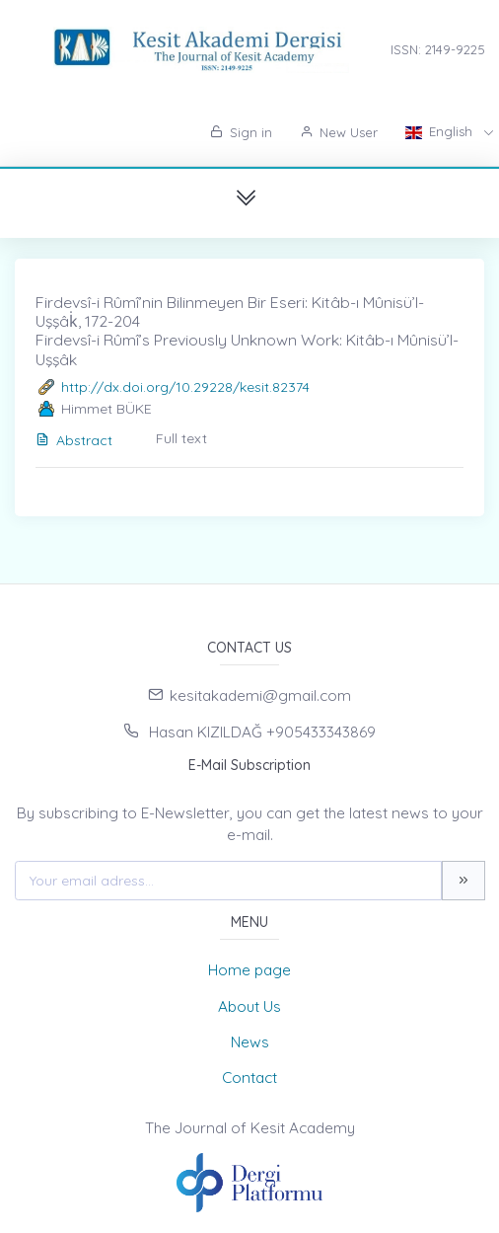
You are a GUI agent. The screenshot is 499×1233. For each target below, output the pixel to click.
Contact (249, 1077)
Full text (181, 438)
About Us (249, 1006)
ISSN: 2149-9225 (438, 49)
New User (339, 132)
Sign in (241, 132)
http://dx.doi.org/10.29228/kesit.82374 (185, 387)
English (440, 131)
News (250, 1042)
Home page (249, 970)
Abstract (74, 440)
